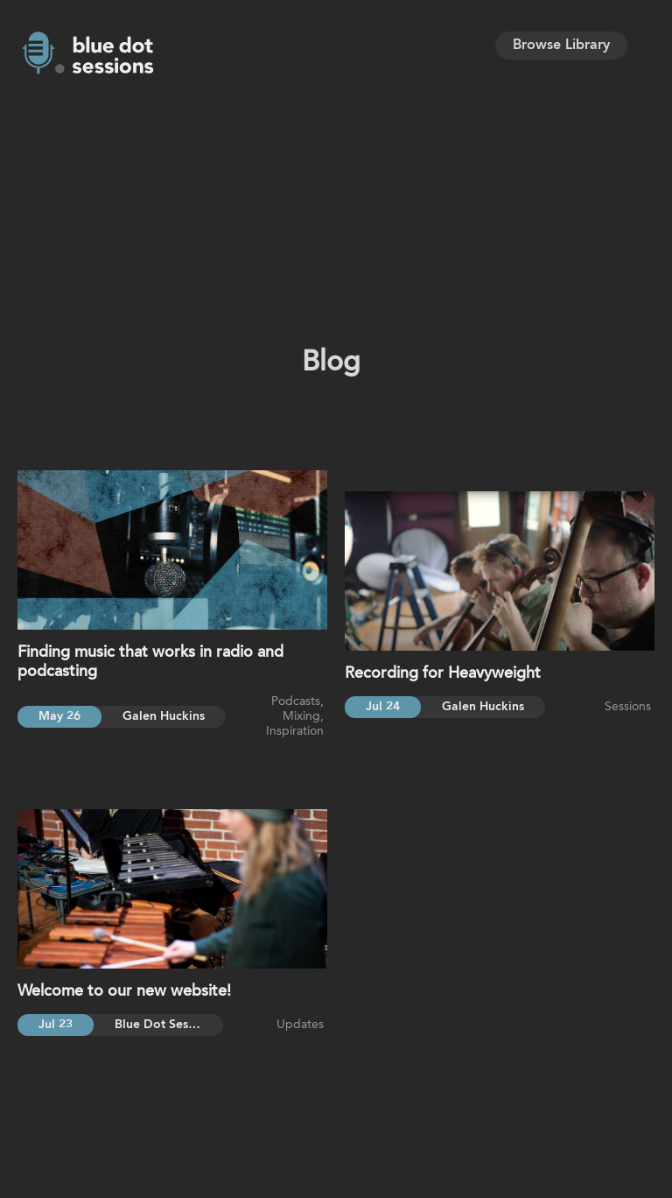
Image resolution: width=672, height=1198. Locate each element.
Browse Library (561, 46)
